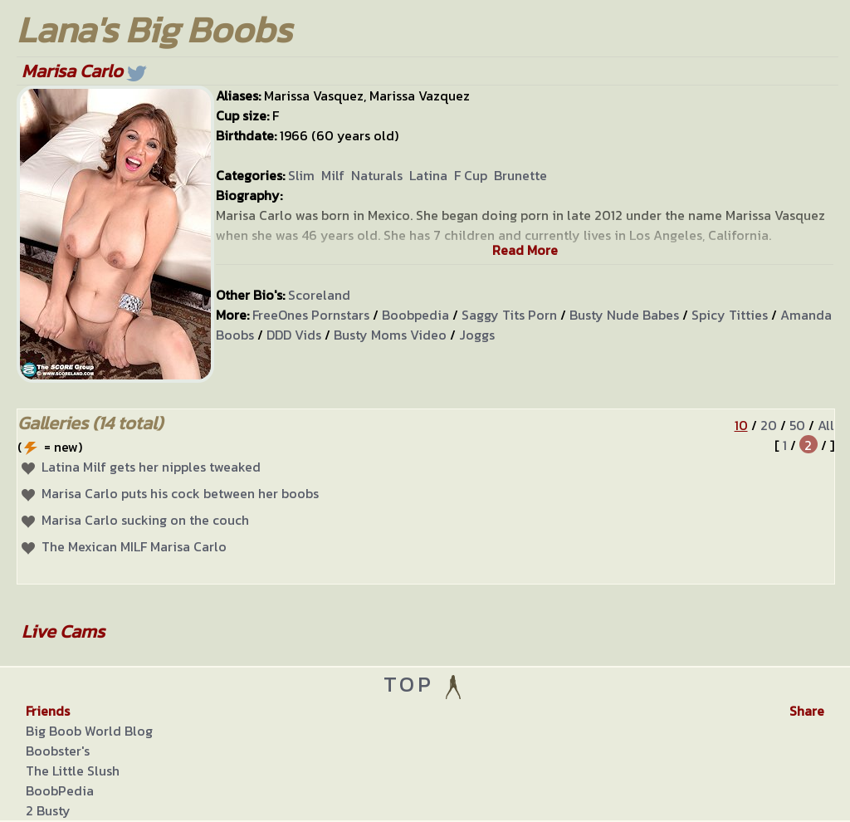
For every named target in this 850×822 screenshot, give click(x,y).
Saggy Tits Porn (509, 315)
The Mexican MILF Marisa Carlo (134, 546)
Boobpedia (415, 315)
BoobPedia (60, 790)
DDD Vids (293, 335)
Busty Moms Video (390, 335)
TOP (425, 684)
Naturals (377, 175)
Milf (332, 175)
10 (741, 425)
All (826, 425)
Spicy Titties (729, 315)
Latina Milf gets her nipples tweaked (151, 467)
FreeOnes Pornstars (310, 315)
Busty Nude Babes (624, 315)
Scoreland (319, 295)
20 (768, 425)
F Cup (470, 175)
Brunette (520, 175)
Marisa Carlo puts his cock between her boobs (180, 493)
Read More (525, 250)
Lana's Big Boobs (154, 29)
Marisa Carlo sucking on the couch (145, 520)
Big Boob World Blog (89, 731)
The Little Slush (73, 770)
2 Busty (48, 810)
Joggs (477, 335)
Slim (301, 175)
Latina (428, 175)
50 (797, 425)
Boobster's (58, 751)
